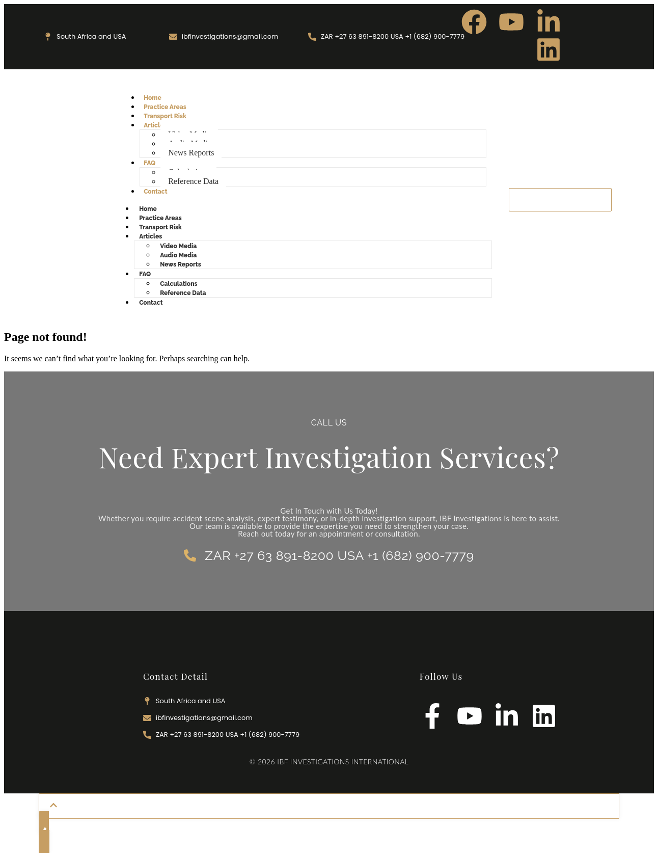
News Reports (191, 152)
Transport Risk (165, 116)
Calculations (178, 283)
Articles (155, 125)
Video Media (178, 246)
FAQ (149, 163)
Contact (155, 191)
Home (152, 97)
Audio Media (178, 255)
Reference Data (193, 181)
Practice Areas (165, 107)
